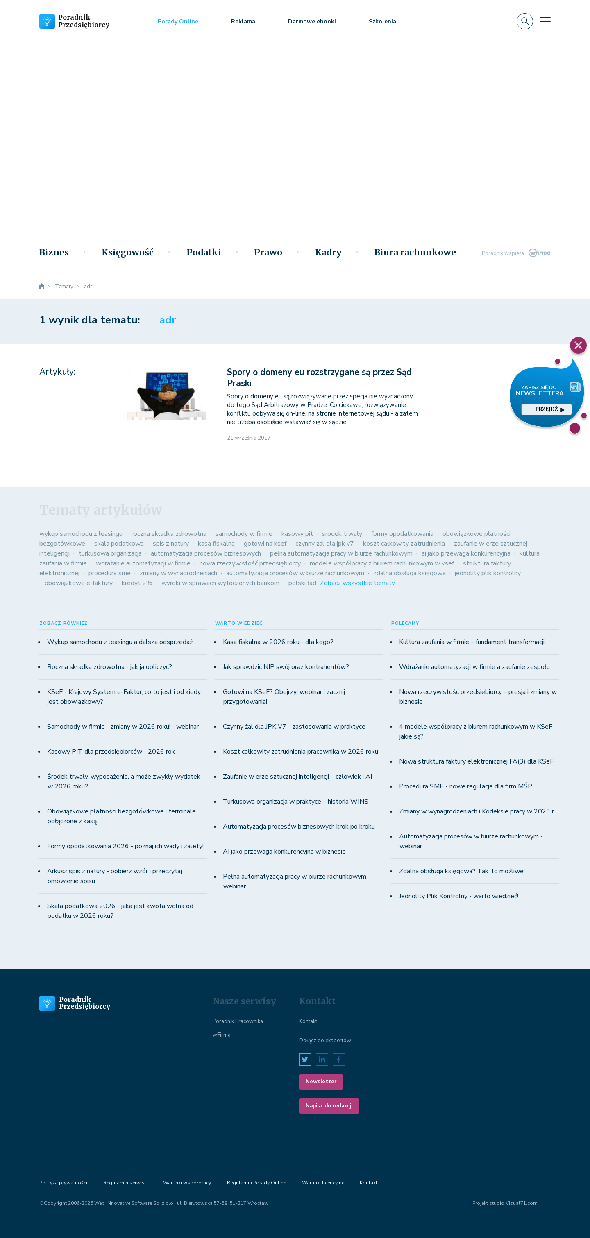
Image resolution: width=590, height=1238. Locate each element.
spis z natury (171, 543)
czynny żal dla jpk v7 (324, 543)
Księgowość (128, 252)
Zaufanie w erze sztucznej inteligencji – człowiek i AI (297, 776)
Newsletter (321, 1081)
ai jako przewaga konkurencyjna (466, 553)
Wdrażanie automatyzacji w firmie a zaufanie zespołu (474, 666)
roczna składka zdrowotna (169, 533)
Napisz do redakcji (329, 1105)
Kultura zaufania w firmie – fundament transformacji (472, 641)
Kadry (328, 252)
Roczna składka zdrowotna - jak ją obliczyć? (109, 666)
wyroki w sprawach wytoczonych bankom (220, 582)
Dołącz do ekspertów (325, 1040)
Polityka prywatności (63, 1182)
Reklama (243, 21)
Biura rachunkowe (415, 252)
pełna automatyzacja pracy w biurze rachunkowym (341, 553)
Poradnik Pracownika (238, 1021)
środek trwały (342, 533)
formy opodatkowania (402, 533)
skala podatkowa (119, 543)
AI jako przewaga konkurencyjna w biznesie (284, 851)
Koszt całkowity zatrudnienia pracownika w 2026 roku (300, 751)
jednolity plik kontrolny (488, 573)
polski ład (302, 582)
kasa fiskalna (216, 543)
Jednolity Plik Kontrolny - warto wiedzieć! (458, 896)
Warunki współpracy (187, 1182)
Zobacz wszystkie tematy (357, 582)
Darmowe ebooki (312, 21)
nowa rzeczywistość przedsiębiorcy (250, 563)
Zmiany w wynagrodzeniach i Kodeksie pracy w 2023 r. (477, 811)
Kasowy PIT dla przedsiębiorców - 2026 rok (111, 751)
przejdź (550, 409)
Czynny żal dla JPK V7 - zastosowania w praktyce (294, 726)
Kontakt (308, 1021)
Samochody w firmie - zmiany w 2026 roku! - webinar (123, 726)
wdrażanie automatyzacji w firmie (143, 563)
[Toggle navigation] (545, 21)
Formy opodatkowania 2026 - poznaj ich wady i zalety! (125, 846)
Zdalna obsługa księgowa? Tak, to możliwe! (462, 871)
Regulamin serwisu (125, 1182)
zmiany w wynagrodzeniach (178, 573)
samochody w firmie (244, 533)
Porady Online (178, 21)
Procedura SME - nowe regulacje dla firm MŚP (465, 786)
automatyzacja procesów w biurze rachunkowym (295, 573)
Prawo (268, 252)
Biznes (54, 252)
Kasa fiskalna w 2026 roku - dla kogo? (278, 641)
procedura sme (109, 573)
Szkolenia (382, 21)
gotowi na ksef (265, 543)
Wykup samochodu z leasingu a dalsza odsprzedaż (120, 641)
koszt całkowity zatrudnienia (404, 543)
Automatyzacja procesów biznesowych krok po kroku (299, 826)
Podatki (203, 252)
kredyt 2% (137, 582)
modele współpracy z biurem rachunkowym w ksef (382, 563)
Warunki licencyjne (323, 1182)
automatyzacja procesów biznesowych (206, 553)
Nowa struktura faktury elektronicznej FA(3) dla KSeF (476, 761)
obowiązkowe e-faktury (79, 582)
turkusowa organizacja (110, 553)
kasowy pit (297, 533)
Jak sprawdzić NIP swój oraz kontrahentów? (286, 666)
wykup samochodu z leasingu (81, 533)
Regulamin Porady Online (256, 1182)
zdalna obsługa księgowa (409, 573)
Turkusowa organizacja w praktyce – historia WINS (295, 801)
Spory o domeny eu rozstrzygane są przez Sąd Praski (319, 377)
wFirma (222, 1035)
